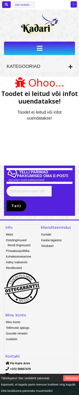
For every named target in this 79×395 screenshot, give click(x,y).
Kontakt (46, 234)
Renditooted (14, 268)
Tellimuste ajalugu (17, 327)
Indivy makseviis (16, 262)
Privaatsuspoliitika (17, 251)
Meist (9, 234)
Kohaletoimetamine (18, 256)
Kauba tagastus (51, 240)
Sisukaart (47, 246)
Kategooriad (23, 66)
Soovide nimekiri (17, 333)
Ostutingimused (16, 240)
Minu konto (13, 322)
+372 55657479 (20, 369)
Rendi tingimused (19, 245)
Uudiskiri (11, 339)
